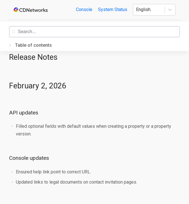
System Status (112, 9)
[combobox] (98, 32)
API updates (23, 112)
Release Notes (33, 57)
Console (84, 9)
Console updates (29, 158)
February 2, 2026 (37, 85)
